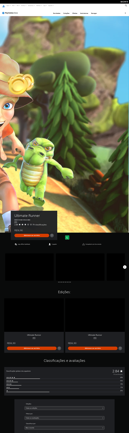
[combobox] (65, 406)
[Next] (124, 265)
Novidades (46, 11)
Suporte (50, 5)
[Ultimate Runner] (29, 265)
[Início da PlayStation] (3, 6)
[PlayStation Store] (10, 11)
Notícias (38, 5)
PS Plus (23, 5)
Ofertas (64, 11)
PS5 (13, 5)
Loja (44, 5)
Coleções (56, 11)
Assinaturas (74, 11)
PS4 (18, 5)
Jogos (7, 5)
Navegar (83, 11)
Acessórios (30, 5)
